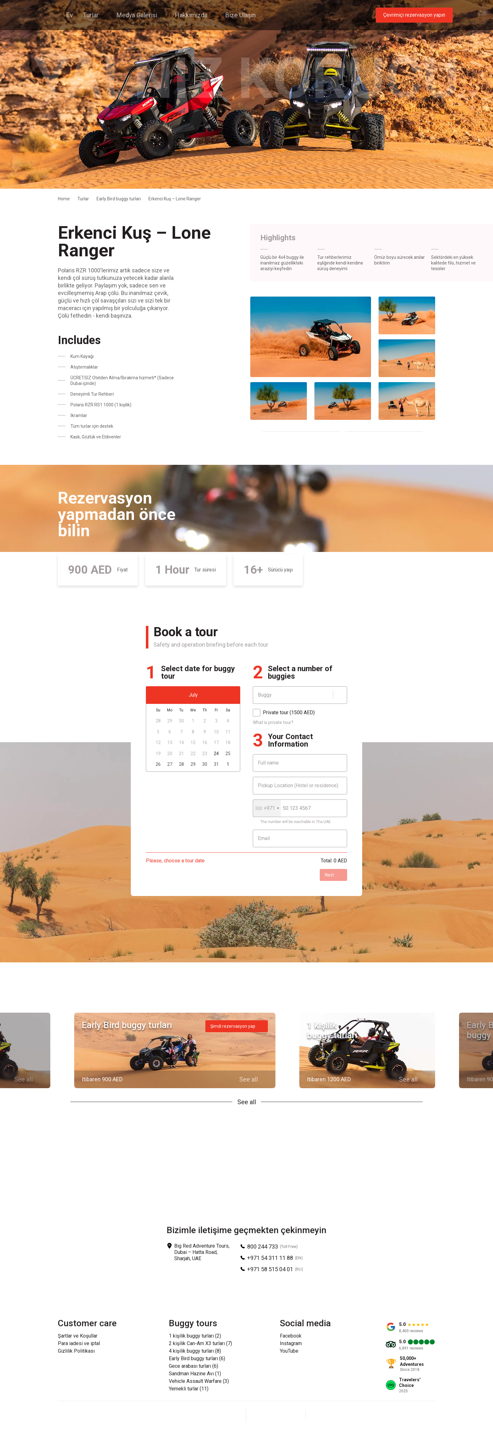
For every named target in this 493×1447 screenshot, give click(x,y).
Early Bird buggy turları (119, 199)
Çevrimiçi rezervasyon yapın (414, 15)
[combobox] (267, 808)
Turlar (83, 199)
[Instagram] (275, 1415)
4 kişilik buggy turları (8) (195, 1351)
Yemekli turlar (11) (188, 1388)
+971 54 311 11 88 (270, 1258)
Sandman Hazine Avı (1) (195, 1373)
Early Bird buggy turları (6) (197, 1358)
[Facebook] (260, 1415)
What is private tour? (273, 722)
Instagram (291, 1343)
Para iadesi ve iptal (79, 1343)
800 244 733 (262, 1246)
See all (246, 1102)
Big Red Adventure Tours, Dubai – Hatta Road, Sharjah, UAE (202, 1252)
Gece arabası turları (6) (193, 1366)
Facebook (291, 1335)
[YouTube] (290, 1415)
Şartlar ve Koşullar (77, 1335)
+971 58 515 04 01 (270, 1269)
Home (64, 199)
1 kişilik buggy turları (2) (195, 1335)
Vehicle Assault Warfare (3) (199, 1381)
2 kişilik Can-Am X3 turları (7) (200, 1343)
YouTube (289, 1351)
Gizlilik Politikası (76, 1351)
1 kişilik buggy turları (332, 1030)
